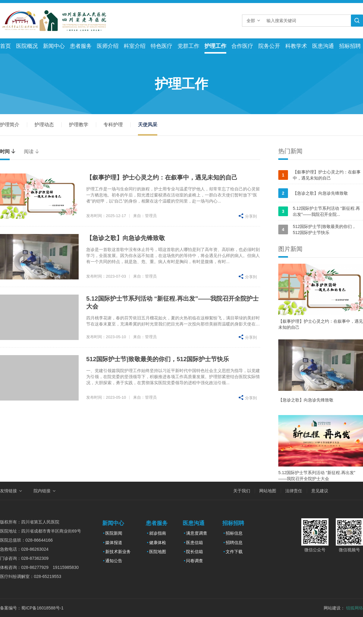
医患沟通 (323, 46)
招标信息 (234, 533)
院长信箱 (194, 551)
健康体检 (157, 542)
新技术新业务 (118, 551)
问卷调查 (194, 560)
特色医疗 (161, 46)
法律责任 (293, 490)
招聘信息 (234, 542)
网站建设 (332, 607)
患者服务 (81, 46)
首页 (5, 46)
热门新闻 (290, 151)
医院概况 (27, 46)
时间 (8, 151)
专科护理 (113, 124)
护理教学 (78, 124)
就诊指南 (157, 533)
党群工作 (188, 46)
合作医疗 (242, 46)
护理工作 (215, 46)
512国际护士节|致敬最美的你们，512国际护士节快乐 (157, 359)
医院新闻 (113, 533)
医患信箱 (194, 542)
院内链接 (42, 490)
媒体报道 (113, 542)
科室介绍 (135, 46)
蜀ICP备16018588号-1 (42, 607)
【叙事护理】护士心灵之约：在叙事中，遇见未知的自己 (161, 177)
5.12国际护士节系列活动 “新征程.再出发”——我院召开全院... (319, 211)
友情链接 (8, 490)
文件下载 (234, 551)
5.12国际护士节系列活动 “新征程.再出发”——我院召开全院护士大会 (316, 475)
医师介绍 (108, 46)
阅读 (32, 151)
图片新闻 (290, 249)
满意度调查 (196, 533)
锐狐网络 (354, 607)
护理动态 (44, 124)
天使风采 (147, 124)
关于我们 (241, 490)
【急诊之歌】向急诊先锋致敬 (125, 238)
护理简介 (9, 124)
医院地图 (157, 551)
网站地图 (267, 490)
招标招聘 (350, 46)
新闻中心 (54, 46)
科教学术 (296, 46)
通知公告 (113, 560)
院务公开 (269, 46)
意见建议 (319, 490)
